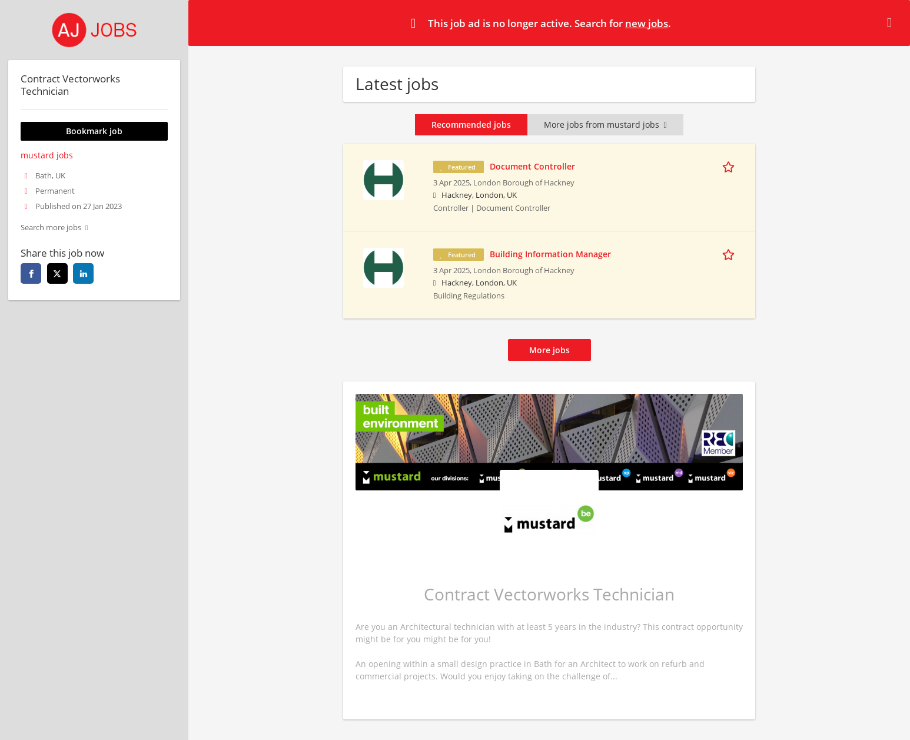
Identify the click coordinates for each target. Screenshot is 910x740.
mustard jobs (47, 155)
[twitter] (57, 273)
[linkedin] (83, 273)
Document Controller (532, 166)
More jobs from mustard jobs (605, 124)
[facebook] (31, 273)
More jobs (549, 350)
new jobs (646, 23)
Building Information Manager (550, 254)
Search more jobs (51, 228)
